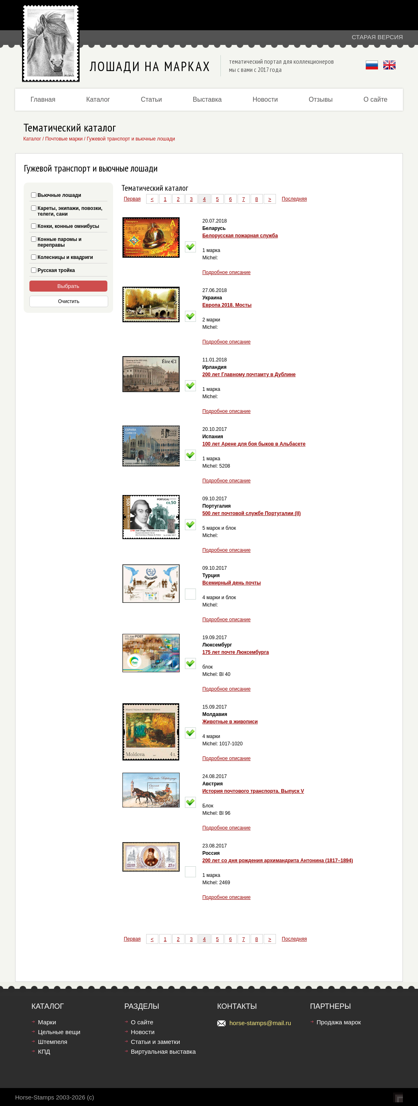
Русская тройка (56, 270)
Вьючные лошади (59, 195)
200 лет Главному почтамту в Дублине (249, 374)
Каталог (98, 99)
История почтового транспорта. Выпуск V (253, 791)
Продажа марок (339, 1022)
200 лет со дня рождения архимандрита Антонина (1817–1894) (277, 860)
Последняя (294, 199)
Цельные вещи (59, 1031)
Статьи (151, 99)
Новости (265, 99)
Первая (132, 199)
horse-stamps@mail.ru (260, 1022)
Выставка (207, 99)
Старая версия (377, 36)
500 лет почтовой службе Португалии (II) (251, 513)
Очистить (68, 301)
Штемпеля (52, 1041)
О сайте (375, 99)
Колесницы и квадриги (65, 257)
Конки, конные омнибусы (68, 226)
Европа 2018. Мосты (227, 305)
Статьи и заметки (155, 1041)
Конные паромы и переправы (60, 242)
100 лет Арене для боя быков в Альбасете (254, 444)
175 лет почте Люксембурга (235, 652)
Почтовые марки (64, 139)
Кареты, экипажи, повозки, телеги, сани (70, 211)
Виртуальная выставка (163, 1051)
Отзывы (321, 99)
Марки (47, 1022)
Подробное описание (226, 272)
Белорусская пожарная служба (240, 236)
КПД (44, 1051)
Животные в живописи (230, 722)
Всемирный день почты (231, 583)
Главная (43, 99)
